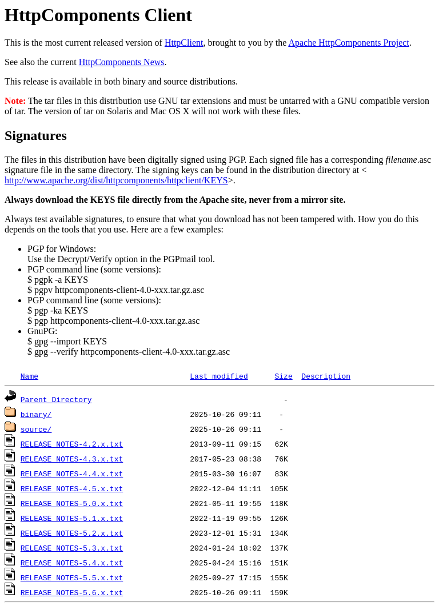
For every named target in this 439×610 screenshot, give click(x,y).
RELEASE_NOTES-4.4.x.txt (72, 473)
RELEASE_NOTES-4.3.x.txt (72, 459)
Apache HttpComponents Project (348, 42)
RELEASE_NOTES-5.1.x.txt (72, 518)
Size (283, 376)
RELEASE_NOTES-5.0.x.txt (72, 503)
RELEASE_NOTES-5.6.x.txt (72, 592)
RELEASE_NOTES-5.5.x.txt (72, 577)
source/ (36, 429)
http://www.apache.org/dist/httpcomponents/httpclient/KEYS (116, 180)
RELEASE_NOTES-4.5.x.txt (72, 488)
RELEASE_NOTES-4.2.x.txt (72, 444)
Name (29, 376)
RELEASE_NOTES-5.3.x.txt (72, 548)
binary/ (36, 414)
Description (325, 376)
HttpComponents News (122, 62)
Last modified (219, 376)
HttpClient (184, 42)
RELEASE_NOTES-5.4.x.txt (72, 562)
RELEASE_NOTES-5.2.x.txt (72, 533)
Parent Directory (56, 399)
